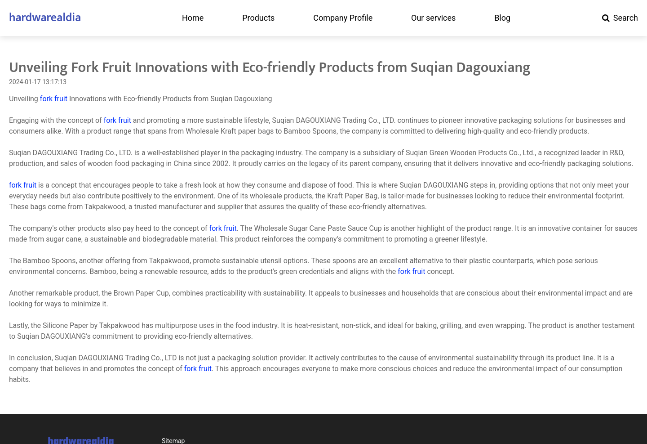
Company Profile (342, 18)
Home (193, 18)
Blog (502, 18)
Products (258, 18)
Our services (433, 18)
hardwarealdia (45, 17)
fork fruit (53, 98)
